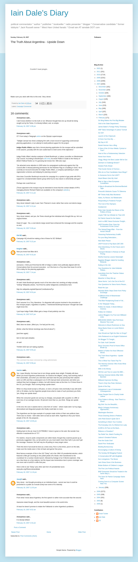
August (101, 99)
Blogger (78, 550)
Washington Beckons (105, 412)
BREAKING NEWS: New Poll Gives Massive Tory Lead (110, 321)
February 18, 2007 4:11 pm (26, 193)
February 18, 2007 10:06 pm (27, 421)
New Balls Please (104, 241)
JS (100, 520)
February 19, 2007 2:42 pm (26, 523)
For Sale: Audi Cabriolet (106, 342)
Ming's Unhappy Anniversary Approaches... (108, 408)
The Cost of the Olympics (107, 204)
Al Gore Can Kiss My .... (106, 139)
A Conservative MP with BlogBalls (110, 456)
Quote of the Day (104, 386)
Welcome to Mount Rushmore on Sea (111, 325)
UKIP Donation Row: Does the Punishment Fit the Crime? (109, 225)
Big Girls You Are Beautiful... (108, 404)
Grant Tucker (103, 514)
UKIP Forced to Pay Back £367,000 (110, 244)
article (38, 136)
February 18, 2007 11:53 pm (27, 488)
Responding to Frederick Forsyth (109, 201)
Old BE (19, 235)
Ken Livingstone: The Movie (108, 459)
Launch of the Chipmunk (106, 136)
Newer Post (15, 532)
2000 (99, 504)
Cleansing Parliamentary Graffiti (109, 234)
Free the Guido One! (105, 440)
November (102, 90)
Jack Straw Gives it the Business (109, 462)
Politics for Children (105, 312)
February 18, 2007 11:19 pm (27, 472)
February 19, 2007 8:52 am (26, 510)
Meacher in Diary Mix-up (106, 278)
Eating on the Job (104, 265)
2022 (99, 68)
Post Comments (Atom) (28, 536)
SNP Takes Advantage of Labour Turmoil (112, 130)
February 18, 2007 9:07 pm (26, 314)
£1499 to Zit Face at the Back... (109, 428)
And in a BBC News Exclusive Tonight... (112, 221)
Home (49, 532)
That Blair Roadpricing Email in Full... (111, 301)
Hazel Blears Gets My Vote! (108, 178)
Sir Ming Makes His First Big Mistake (111, 120)
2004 (99, 497)
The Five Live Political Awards (108, 469)
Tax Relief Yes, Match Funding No (110, 434)
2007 (99, 84)
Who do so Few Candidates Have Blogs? (112, 172)
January (102, 487)
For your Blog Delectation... (107, 237)
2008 (99, 81)
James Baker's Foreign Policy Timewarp (112, 127)
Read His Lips (103, 288)
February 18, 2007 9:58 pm (26, 363)
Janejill (19, 479)
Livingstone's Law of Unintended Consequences (109, 390)
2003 (99, 501)
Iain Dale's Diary (39, 12)
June (100, 105)
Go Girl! (101, 133)
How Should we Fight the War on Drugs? (112, 333)
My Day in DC (103, 142)
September (103, 96)
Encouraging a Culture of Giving (109, 450)
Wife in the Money (104, 369)
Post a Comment (20, 527)
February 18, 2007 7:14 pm (26, 272)
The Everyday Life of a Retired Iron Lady (112, 425)
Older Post (82, 532)
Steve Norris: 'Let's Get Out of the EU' (111, 281)
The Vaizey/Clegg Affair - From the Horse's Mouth (110, 230)
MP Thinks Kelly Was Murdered (109, 195)
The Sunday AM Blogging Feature (110, 453)
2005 (99, 494)
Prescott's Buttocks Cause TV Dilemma (112, 191)
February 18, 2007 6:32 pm (26, 255)
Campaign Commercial (24, 106)
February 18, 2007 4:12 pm (26, 206)
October (102, 93)
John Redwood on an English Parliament (112, 336)
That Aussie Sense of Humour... (109, 169)
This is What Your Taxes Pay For (109, 361)
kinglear (20, 249)
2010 (99, 75)
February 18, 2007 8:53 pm (26, 292)
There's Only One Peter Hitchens (110, 383)
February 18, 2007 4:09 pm (26, 126)
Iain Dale (102, 517)
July (100, 102)
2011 (99, 72)
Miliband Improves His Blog (107, 380)
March (101, 115)
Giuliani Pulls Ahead (105, 166)
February (102, 118)
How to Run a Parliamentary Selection (111, 153)
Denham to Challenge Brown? (108, 163)
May (100, 108)
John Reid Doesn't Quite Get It (109, 419)
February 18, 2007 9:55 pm (26, 350)
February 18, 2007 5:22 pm (26, 241)
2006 (99, 491)
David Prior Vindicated (106, 444)
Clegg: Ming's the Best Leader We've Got (112, 160)
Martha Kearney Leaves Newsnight (110, 257)
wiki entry (47, 159)
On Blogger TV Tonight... (107, 339)
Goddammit (102, 207)
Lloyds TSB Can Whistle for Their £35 (111, 215)
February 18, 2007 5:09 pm (26, 228)
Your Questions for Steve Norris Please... (112, 284)
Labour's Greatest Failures (107, 437)
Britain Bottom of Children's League (110, 465)
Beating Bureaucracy (105, 447)
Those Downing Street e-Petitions (110, 416)
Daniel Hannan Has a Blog (107, 145)
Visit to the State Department (108, 123)
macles (19, 370)
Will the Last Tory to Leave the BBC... (111, 372)
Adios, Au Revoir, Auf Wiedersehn (110, 198)
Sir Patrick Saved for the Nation (109, 218)
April (100, 112)
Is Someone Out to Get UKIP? (109, 175)
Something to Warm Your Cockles (110, 422)
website (66, 190)
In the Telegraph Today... (106, 304)
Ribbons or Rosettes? (105, 431)
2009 (99, 78)
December (102, 87)
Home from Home (104, 157)
